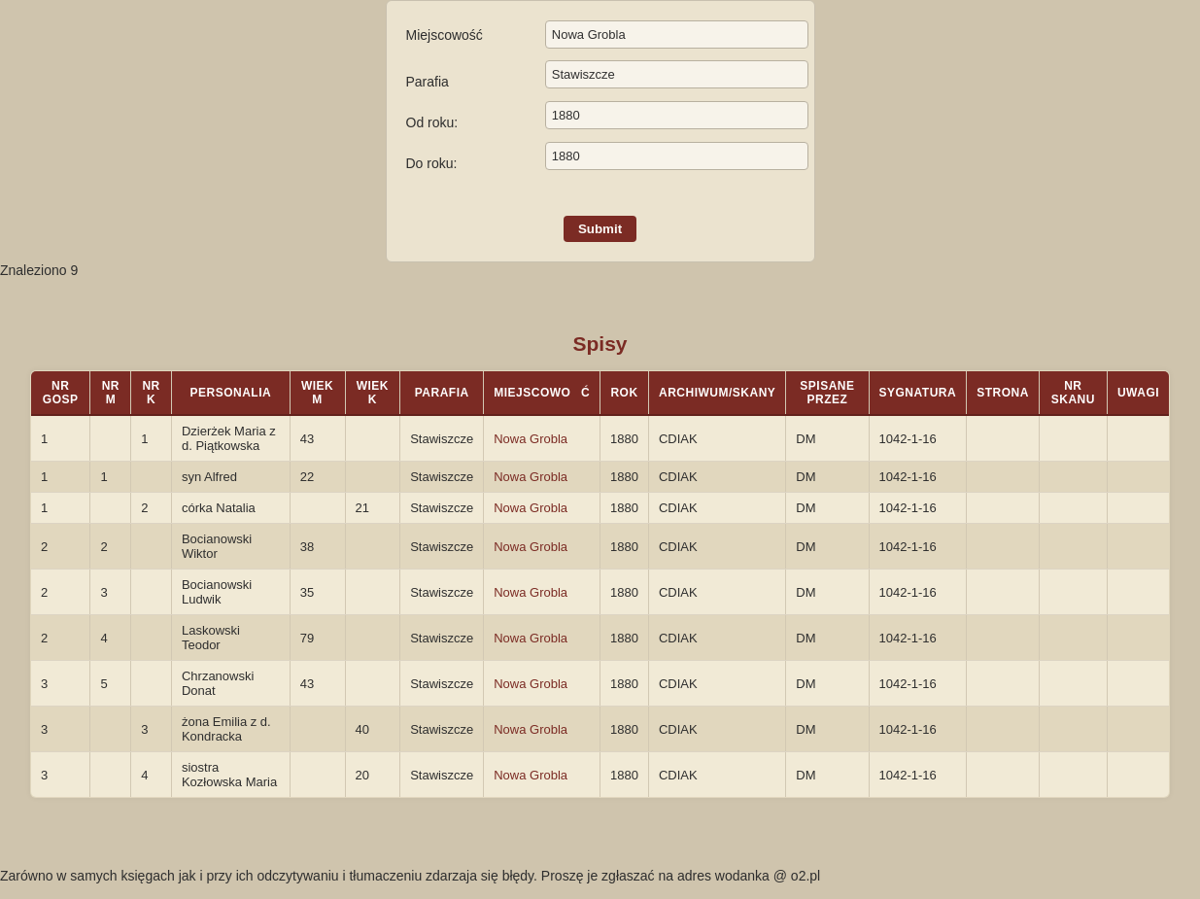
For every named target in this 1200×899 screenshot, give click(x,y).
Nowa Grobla (530, 439)
